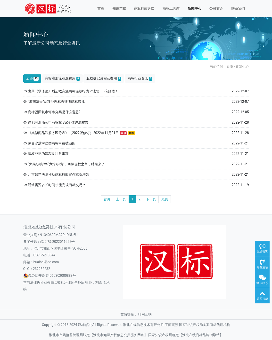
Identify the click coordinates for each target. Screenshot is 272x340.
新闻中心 (194, 8)
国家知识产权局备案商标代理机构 (204, 325)
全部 (32, 78)
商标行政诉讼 (144, 8)
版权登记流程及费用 (103, 78)
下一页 (151, 199)
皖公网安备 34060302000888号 (52, 275)
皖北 (88, 325)
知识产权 (119, 8)
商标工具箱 (171, 8)
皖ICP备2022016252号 (57, 242)
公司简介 (216, 8)
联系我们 (238, 8)
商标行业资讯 (140, 78)
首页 (100, 8)
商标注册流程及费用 (62, 78)
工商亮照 (171, 325)
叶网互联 (145, 314)
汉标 (81, 325)
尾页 (164, 199)
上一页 (121, 199)
